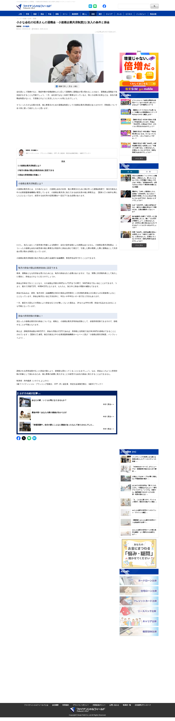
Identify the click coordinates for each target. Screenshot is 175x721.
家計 (100, 14)
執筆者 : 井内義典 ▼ (32, 150)
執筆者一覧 (127, 705)
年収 (27, 14)
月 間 (148, 171)
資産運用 (75, 14)
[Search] (133, 6)
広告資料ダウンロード (143, 705)
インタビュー (141, 14)
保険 (57, 14)
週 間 (129, 171)
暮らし (84, 14)
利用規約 (65, 705)
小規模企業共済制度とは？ (29, 165)
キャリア (109, 14)
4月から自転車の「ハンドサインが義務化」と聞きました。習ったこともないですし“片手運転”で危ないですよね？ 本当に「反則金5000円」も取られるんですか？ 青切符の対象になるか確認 (144, 181)
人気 (20, 14)
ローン (65, 14)
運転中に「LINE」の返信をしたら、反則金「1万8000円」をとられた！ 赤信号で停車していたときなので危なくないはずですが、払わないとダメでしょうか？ (144, 196)
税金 (42, 14)
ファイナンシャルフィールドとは (36, 705)
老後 (93, 14)
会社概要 (55, 705)
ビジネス (129, 14)
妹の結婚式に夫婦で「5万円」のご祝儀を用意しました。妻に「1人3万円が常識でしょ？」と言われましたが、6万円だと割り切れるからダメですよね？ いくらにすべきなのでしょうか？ (144, 222)
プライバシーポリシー (81, 705)
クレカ (119, 14)
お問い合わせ (114, 705)
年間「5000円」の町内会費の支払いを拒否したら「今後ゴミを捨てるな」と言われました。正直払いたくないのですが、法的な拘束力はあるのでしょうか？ (144, 236)
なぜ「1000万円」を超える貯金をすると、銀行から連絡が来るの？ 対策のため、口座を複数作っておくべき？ (144, 208)
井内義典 (26, 26)
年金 (49, 14)
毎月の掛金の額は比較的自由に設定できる (36, 170)
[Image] (33, 7)
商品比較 (153, 14)
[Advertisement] (66, 131)
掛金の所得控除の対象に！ (29, 175)
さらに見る (139, 158)
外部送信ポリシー (99, 705)
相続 (35, 14)
